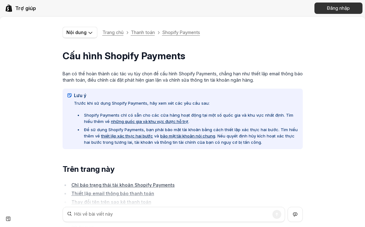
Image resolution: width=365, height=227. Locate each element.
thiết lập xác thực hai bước (127, 135)
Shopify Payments (181, 32)
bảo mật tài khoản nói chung (187, 135)
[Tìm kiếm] (276, 214)
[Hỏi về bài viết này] (174, 214)
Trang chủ (113, 32)
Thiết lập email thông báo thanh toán (112, 193)
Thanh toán (143, 32)
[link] (21, 8)
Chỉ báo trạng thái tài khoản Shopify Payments (123, 185)
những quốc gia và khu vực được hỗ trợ (149, 121)
